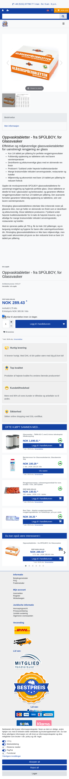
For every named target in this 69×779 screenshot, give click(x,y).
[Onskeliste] (52, 10)
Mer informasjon (11, 126)
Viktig (9, 741)
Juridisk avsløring (20, 613)
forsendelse (18, 339)
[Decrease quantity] (11, 326)
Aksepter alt (34, 762)
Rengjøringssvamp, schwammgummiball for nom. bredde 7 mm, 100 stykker (42, 483)
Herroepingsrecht (20, 608)
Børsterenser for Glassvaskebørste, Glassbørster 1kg (42, 458)
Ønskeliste (8, 332)
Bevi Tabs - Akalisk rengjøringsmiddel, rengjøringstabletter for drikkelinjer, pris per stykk (42, 511)
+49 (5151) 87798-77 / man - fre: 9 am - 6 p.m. (34, 4)
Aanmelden (18, 593)
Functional (11, 753)
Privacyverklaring (20, 611)
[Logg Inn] (3, 10)
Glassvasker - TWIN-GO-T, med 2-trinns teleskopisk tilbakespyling (42, 435)
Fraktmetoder (18, 583)
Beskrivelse (9, 117)
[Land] (48, 10)
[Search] (63, 16)
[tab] (34, 117)
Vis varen (43, 471)
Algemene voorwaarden (23, 616)
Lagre (34, 773)
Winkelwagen (18, 598)
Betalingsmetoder (20, 578)
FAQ (15, 581)
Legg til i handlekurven (47, 324)
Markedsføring (13, 744)
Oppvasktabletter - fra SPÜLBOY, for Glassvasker (42, 543)
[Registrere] (8, 10)
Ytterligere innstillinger (11, 756)
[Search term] (30, 16)
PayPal (10, 750)
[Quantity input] (5, 324)
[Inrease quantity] (11, 322)
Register (16, 596)
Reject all (34, 767)
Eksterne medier (14, 747)
